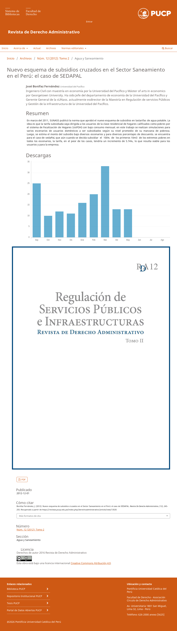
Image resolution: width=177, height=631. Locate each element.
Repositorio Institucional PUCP (24, 596)
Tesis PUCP (13, 603)
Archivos (51, 48)
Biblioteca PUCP (16, 588)
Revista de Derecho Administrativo (44, 32)
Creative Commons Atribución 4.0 (91, 563)
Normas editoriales (73, 48)
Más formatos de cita (30, 515)
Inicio (5, 48)
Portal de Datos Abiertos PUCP (24, 610)
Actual (37, 48)
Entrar (89, 21)
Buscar (167, 48)
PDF (23, 479)
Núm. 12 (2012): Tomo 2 (53, 58)
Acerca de (20, 48)
